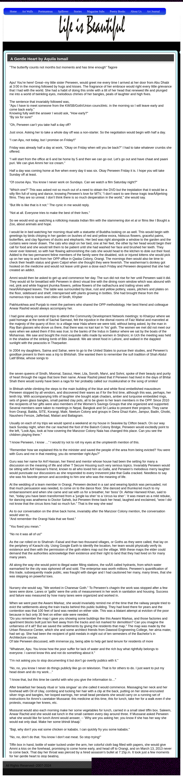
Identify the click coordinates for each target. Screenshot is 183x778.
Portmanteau (45, 11)
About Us (136, 11)
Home (13, 11)
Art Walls (27, 11)
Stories (78, 11)
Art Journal (153, 11)
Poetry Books (117, 11)
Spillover (63, 11)
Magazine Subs (95, 11)
